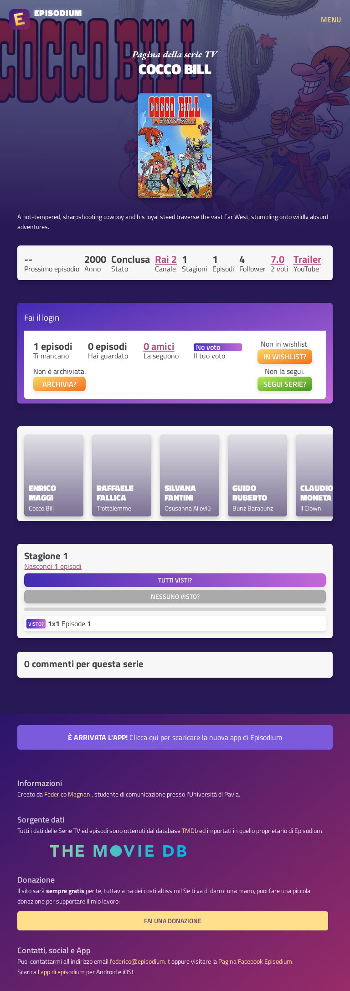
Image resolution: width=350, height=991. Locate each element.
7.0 (277, 259)
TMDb (190, 831)
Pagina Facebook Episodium (255, 961)
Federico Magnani (68, 794)
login (50, 317)
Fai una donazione (172, 921)
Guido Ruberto (249, 493)
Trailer (307, 259)
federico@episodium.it (140, 961)
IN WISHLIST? (284, 356)
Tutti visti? (175, 580)
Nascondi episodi (53, 566)
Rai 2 (166, 259)
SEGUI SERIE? (284, 383)
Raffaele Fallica (116, 493)
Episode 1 (69, 623)
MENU (331, 19)
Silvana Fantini (181, 493)
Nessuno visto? (175, 597)
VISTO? (36, 624)
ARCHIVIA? (59, 383)
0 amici (159, 346)
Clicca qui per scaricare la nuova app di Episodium (175, 737)
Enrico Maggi (43, 493)
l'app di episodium (61, 972)
